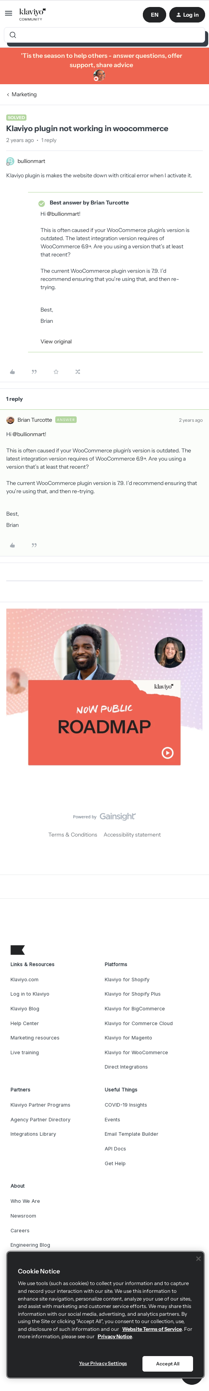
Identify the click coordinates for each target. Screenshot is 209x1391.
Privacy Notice (115, 1336)
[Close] (198, 1258)
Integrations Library (33, 1134)
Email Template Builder (131, 1134)
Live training (25, 1052)
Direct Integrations (126, 1067)
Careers (20, 1230)
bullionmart (31, 161)
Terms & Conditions (72, 834)
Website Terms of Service (152, 1329)
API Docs (115, 1149)
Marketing (24, 94)
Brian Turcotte (35, 419)
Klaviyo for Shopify (127, 979)
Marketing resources (35, 1038)
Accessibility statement (132, 834)
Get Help (115, 1163)
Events (112, 1120)
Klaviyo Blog (25, 1009)
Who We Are (25, 1201)
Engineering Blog (30, 1245)
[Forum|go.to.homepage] (32, 15)
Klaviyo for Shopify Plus (133, 994)
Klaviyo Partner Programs (40, 1105)
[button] (8, 15)
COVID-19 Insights (126, 1105)
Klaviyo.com (25, 979)
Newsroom (23, 1216)
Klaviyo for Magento (128, 1038)
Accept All (167, 1364)
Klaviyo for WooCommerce (136, 1052)
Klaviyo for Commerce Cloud (139, 1023)
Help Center (25, 1023)
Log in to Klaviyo (30, 994)
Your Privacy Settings (103, 1363)
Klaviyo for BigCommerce (135, 1009)
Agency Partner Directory (40, 1120)
